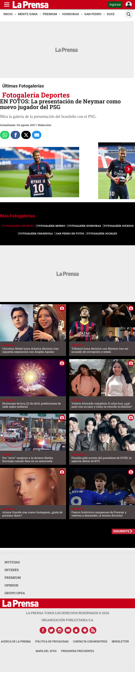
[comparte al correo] (36, 135)
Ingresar (115, 4)
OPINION (11, 585)
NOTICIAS (12, 562)
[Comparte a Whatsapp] (4, 135)
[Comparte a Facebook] (15, 135)
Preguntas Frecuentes (77, 651)
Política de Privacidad (52, 641)
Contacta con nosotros (90, 641)
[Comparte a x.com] (26, 135)
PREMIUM (13, 577)
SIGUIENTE (121, 531)
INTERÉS (12, 570)
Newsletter (120, 641)
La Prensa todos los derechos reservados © (67, 613)
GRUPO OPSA (15, 593)
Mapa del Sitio (46, 651)
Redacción (44, 125)
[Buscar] (129, 14)
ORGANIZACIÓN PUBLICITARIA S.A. (67, 620)
